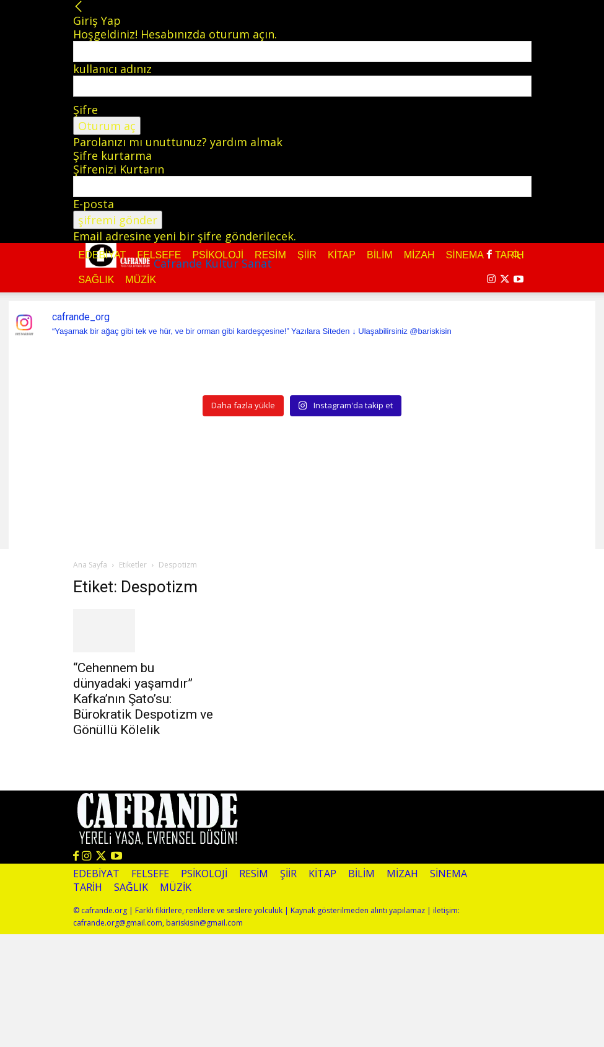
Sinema (465, 255)
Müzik (140, 279)
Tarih (87, 887)
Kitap (342, 255)
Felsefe (159, 255)
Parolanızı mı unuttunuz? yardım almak (177, 141)
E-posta (93, 203)
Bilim (380, 255)
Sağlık (97, 279)
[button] (517, 254)
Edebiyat (102, 255)
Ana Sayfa (90, 564)
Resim (270, 255)
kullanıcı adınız (112, 68)
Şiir (307, 255)
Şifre (85, 109)
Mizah (419, 255)
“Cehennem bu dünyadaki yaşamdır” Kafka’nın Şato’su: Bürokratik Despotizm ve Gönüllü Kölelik (143, 698)
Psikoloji (217, 255)
